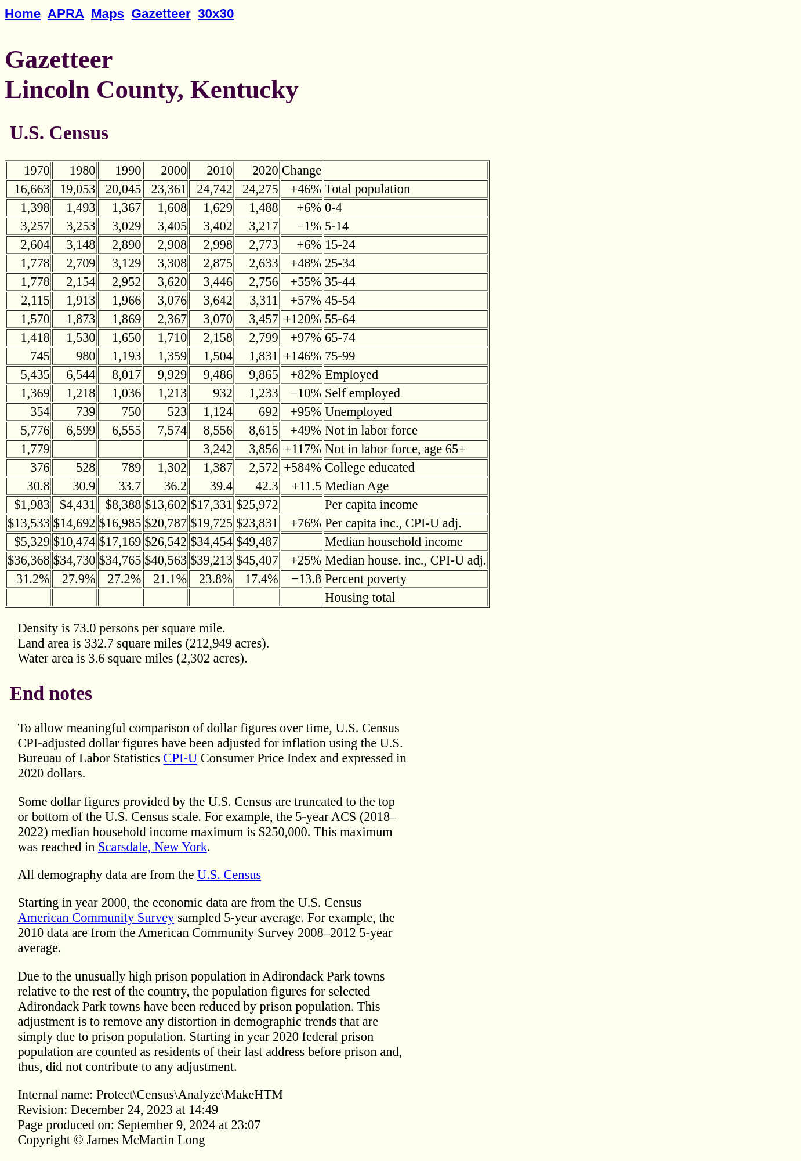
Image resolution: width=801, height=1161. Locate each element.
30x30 (216, 13)
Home (23, 13)
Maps (107, 13)
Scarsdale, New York (152, 847)
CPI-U (180, 758)
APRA (66, 13)
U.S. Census (229, 874)
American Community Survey (95, 917)
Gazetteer (161, 13)
